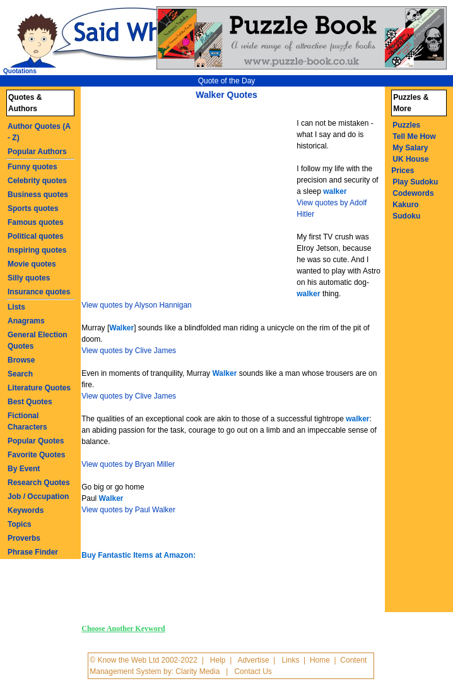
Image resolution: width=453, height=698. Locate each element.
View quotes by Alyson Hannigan (136, 305)
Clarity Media (197, 671)
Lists (16, 307)
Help (218, 660)
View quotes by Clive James (128, 350)
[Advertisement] (191, 200)
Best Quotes (30, 401)
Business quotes (38, 194)
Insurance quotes (39, 291)
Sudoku (406, 216)
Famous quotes (36, 222)
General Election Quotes (38, 340)
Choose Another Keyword (123, 628)
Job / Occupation (38, 496)
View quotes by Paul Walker (128, 509)
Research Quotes (39, 482)
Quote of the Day (227, 80)
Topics (20, 524)
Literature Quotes (39, 387)
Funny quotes (32, 166)
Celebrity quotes (37, 180)
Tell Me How (413, 136)
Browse (21, 360)
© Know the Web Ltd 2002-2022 (143, 660)
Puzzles (406, 125)
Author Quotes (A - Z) (39, 132)
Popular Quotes (36, 440)
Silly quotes (29, 278)
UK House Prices (409, 165)
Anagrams (26, 320)
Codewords (412, 193)
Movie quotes (32, 264)
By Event (24, 468)
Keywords (26, 510)
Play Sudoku (415, 182)
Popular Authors (37, 151)
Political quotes (36, 236)
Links (290, 660)
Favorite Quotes (36, 454)
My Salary (410, 147)
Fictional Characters (27, 421)
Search (20, 374)
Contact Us (252, 671)
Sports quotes (33, 208)
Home (320, 660)
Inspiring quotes (37, 250)
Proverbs (24, 538)
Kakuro (405, 204)
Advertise (253, 660)
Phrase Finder (33, 552)
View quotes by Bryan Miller (128, 464)
